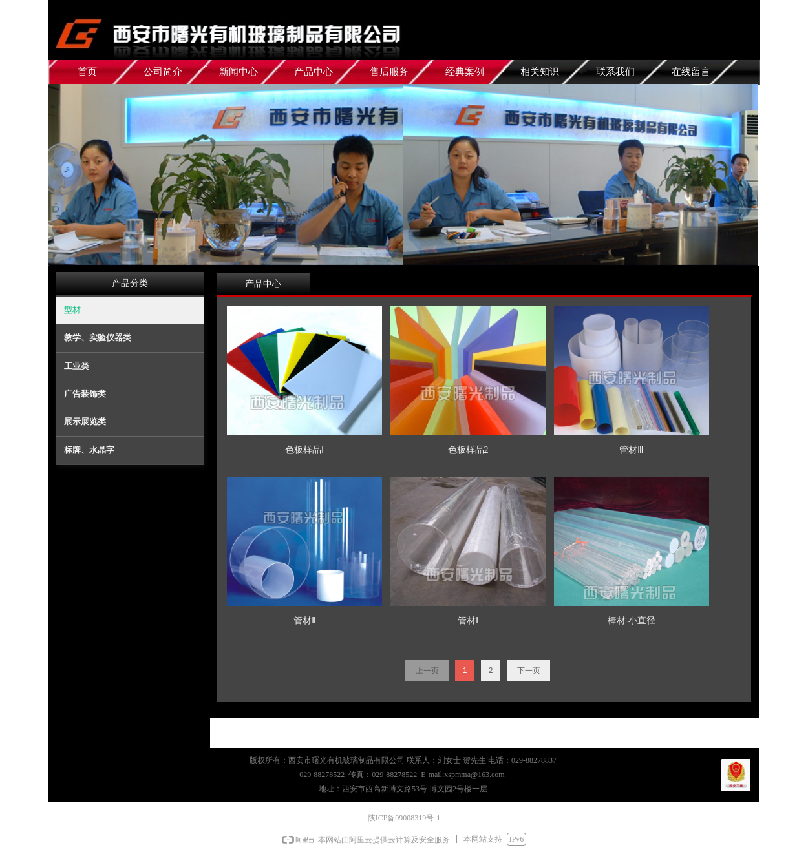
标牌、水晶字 (89, 450)
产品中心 (263, 284)
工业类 (76, 366)
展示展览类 (85, 421)
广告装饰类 (85, 394)
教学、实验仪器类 (97, 337)
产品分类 (130, 283)
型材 (72, 310)
